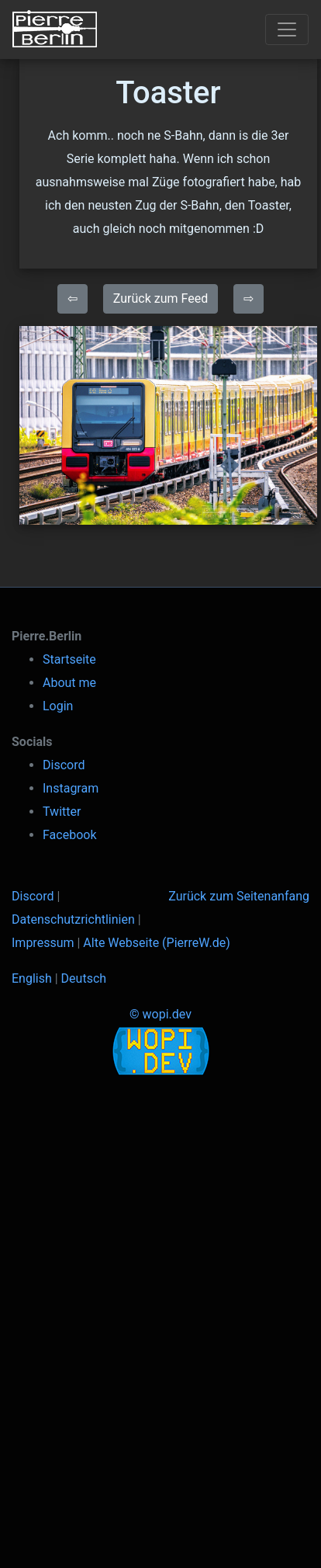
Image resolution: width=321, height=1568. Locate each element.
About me (69, 682)
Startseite (69, 659)
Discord (64, 765)
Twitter (62, 811)
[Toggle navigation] (287, 29)
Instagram (70, 788)
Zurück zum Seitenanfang (238, 896)
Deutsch (83, 978)
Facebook (69, 834)
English (32, 978)
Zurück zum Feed (160, 298)
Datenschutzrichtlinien (73, 919)
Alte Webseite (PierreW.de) (156, 942)
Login (58, 706)
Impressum (43, 942)
